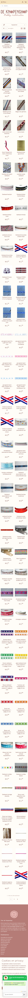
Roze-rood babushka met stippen (21, 796)
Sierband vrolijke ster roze (7, 620)
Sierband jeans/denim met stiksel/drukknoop (21, 474)
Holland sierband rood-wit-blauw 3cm (21, 408)
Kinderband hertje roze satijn (7, 599)
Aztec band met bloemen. (7, 132)
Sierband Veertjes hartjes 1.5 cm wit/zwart (21, 299)
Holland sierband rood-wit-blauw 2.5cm (7, 430)
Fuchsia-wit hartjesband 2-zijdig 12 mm (21, 686)
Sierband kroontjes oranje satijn (21, 235)
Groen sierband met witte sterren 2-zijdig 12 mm (7, 664)
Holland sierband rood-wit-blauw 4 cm (7, 408)
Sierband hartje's (7, 194)
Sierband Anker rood (7, 215)
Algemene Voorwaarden (6, 939)
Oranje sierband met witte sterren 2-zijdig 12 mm (21, 641)
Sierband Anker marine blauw (21, 195)
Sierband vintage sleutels (7, 795)
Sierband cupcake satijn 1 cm (7, 579)
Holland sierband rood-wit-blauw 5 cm (21, 256)
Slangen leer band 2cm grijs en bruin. (21, 68)
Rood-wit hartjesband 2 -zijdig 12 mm (7, 710)
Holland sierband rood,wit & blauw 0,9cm (21, 883)
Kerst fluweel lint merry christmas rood (7, 154)
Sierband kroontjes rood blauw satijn (7, 256)
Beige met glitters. (21, 112)
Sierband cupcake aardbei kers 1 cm (21, 579)
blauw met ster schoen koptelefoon (7, 754)
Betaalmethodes (4, 944)
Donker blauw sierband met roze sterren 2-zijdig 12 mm (7, 642)
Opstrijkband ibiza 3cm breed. (21, 90)
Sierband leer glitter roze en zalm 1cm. (7, 69)
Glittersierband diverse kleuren (21, 817)
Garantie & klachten (5, 942)
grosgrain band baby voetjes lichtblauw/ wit (21, 386)
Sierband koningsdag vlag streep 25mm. (7, 46)
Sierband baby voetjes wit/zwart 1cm (7, 321)
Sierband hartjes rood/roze (21, 495)
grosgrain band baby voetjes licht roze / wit (21, 364)
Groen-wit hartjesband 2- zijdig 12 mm (21, 732)
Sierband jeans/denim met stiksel (7, 496)
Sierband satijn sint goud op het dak (7, 538)
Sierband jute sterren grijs (21, 537)
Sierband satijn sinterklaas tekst (21, 517)
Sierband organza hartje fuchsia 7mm (21, 861)
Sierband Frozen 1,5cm (7, 278)
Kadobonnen (3, 947)
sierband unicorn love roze (7, 235)
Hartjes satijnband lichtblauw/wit (7, 473)
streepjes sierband (21, 619)
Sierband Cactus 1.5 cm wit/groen (7, 298)
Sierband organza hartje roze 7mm (7, 861)
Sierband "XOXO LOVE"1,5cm (21, 278)
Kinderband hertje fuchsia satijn (21, 599)
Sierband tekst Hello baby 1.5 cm (21, 320)
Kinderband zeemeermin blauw (7, 451)
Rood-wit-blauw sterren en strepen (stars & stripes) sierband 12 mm (7, 819)
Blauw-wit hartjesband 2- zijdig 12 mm (7, 732)
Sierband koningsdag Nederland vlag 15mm (21, 47)
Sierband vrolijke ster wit (7, 775)
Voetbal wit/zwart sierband (7, 175)
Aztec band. (21, 132)
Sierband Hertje (21, 214)
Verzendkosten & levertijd (6, 937)
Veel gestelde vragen (5, 940)
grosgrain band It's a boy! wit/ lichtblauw (21, 342)
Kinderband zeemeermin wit (21, 429)
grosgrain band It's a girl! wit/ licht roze (7, 342)
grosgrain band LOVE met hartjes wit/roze (21, 452)
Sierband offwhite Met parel (7, 840)
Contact (3, 952)
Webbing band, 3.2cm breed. (7, 112)
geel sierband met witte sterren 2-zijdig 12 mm (21, 664)
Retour (2, 954)
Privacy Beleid (4, 945)
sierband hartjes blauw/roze (7, 517)
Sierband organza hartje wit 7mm (21, 840)
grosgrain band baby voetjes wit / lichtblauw (7, 386)
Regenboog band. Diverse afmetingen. (7, 91)
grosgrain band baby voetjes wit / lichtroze (7, 364)
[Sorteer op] (14, 25)
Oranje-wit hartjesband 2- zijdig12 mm (21, 710)
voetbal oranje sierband (21, 175)
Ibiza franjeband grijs (21, 559)
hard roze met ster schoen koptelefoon (21, 754)
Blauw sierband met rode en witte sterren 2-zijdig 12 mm (7, 687)
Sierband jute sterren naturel (7, 559)
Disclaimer (3, 949)
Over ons (3, 950)
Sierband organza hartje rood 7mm (7, 883)
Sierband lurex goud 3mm (21, 153)
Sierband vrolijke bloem (21, 775)
